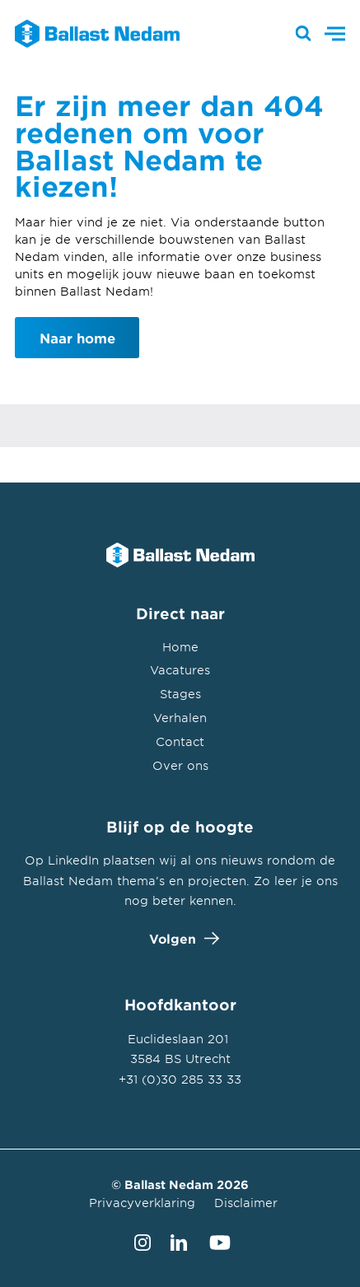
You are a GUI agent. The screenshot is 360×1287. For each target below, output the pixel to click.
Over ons (180, 765)
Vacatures (180, 670)
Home (180, 647)
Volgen (180, 938)
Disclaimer (246, 1203)
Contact (180, 741)
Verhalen (180, 718)
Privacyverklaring (142, 1203)
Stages (180, 694)
